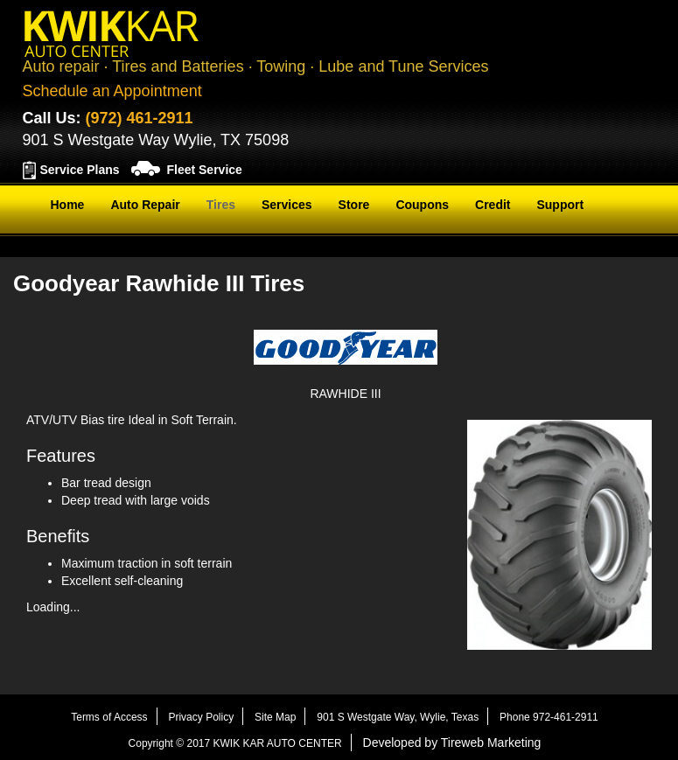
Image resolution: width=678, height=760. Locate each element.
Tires (220, 205)
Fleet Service (203, 170)
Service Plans (80, 170)
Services (287, 205)
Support (560, 205)
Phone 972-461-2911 (549, 717)
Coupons (422, 205)
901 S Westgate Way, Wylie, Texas (398, 717)
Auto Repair (144, 205)
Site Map (275, 717)
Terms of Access (109, 717)
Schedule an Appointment (112, 91)
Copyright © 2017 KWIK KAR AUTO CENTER (235, 743)
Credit (492, 205)
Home (68, 205)
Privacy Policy (201, 717)
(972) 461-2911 (139, 118)
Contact (73, 248)
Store (354, 205)
